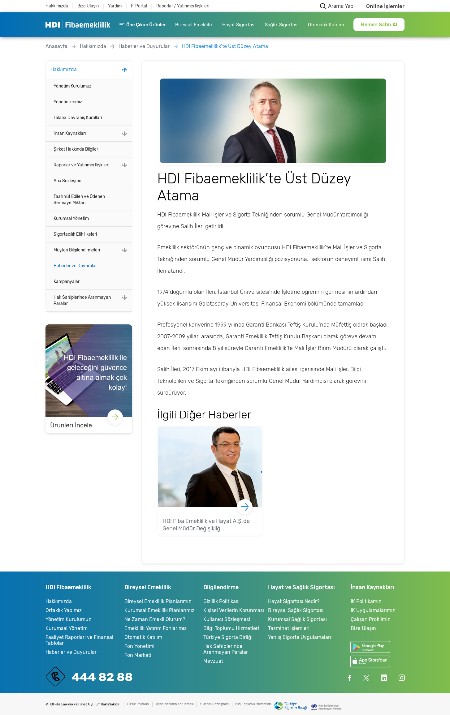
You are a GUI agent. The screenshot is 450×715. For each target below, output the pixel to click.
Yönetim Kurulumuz (72, 86)
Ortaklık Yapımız (63, 610)
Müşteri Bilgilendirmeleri (77, 250)
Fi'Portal (139, 6)
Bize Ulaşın (88, 6)
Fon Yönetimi (139, 646)
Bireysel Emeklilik (194, 25)
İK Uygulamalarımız (373, 610)
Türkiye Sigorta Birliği (228, 637)
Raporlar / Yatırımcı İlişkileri (182, 6)
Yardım (115, 6)
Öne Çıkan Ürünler (142, 25)
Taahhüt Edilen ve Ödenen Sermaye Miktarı (79, 199)
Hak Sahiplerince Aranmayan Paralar (82, 300)
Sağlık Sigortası (282, 25)
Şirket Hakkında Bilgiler (76, 149)
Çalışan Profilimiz (370, 619)
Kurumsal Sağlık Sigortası (297, 619)
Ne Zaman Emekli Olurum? (154, 619)
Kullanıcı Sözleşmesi (226, 619)
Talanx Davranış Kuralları (78, 117)
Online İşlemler (385, 6)
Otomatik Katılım (326, 25)
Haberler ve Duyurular (144, 46)
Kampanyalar (67, 281)
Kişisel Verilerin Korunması (233, 610)
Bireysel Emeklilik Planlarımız (157, 601)
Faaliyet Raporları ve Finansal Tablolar (79, 640)
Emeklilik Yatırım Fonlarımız (155, 628)
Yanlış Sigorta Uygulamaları (299, 637)
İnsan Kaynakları (70, 133)
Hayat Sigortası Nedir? (293, 601)
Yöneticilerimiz (68, 102)
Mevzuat (213, 661)
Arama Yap (340, 6)
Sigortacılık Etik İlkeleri (75, 234)
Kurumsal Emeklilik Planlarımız (159, 610)
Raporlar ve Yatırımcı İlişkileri (81, 165)
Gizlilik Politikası (221, 601)
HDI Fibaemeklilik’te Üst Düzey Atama (225, 46)
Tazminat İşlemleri (288, 628)
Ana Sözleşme (67, 180)
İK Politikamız (366, 601)
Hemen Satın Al (379, 25)
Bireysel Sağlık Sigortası (295, 610)
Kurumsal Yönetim (71, 218)
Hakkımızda (56, 6)
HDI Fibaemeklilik (77, 24)
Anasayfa (56, 46)
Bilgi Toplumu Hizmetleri (231, 628)
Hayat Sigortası (239, 25)
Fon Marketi (137, 655)
